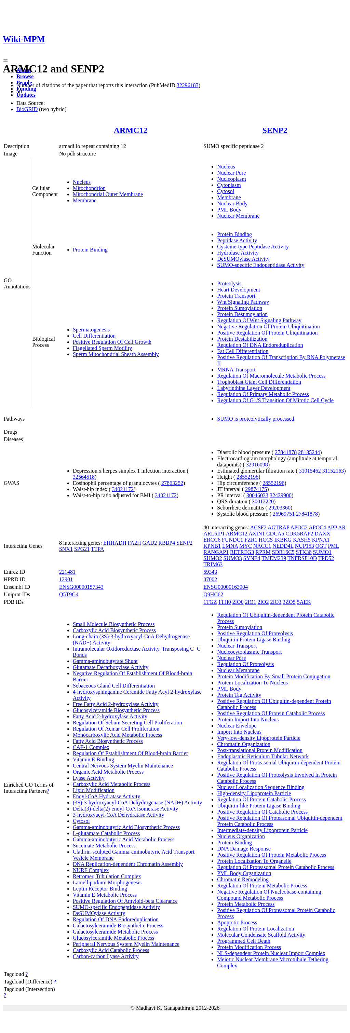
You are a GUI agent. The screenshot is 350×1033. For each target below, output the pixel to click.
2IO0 (238, 602)
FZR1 (250, 540)
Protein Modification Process (249, 947)
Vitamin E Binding (93, 759)
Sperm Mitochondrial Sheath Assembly (116, 354)
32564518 (84, 477)
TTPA (97, 549)
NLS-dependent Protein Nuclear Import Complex (271, 953)
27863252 (172, 483)
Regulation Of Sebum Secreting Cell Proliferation (127, 722)
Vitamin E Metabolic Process (105, 895)
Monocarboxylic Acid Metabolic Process (117, 735)
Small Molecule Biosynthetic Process (114, 624)
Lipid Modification (94, 790)
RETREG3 (242, 552)
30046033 (257, 495)
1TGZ (210, 602)
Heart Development (238, 290)
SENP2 (274, 130)
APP (332, 527)
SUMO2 (212, 558)
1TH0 (224, 602)
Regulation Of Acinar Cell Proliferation (116, 729)
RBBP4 (166, 543)
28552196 (247, 477)
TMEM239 (273, 558)
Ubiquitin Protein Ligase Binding (253, 639)
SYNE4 (251, 558)
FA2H (134, 543)
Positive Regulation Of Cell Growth (112, 342)
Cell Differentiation (94, 336)
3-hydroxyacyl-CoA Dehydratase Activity (118, 815)
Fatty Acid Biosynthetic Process (108, 741)
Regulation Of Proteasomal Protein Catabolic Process (275, 867)
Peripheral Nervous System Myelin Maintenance (126, 944)
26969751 (284, 514)
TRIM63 (213, 564)
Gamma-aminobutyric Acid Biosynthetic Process (126, 827)
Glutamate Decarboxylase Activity (110, 667)
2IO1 (250, 602)
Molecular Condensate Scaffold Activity (261, 935)
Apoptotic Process (237, 922)
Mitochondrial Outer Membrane (108, 194)
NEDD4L (283, 546)
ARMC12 (131, 130)
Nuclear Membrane (238, 216)
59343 (210, 572)
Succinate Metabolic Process (104, 845)
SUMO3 (233, 558)
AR (342, 527)
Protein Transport (236, 296)
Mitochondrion (89, 188)
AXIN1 (256, 533)
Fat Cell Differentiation (242, 351)
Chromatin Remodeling (243, 879)
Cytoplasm (229, 185)
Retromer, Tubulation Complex (107, 876)
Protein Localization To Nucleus (252, 682)
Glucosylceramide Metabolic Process (113, 938)
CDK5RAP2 (299, 533)
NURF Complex (91, 870)
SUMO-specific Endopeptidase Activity (260, 265)
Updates (26, 95)
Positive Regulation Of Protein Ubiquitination (267, 333)
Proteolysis (229, 283)
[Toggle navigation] (5, 60)
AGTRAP (278, 527)
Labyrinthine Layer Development (253, 388)
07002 (210, 579)
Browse (24, 76)
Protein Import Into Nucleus (248, 719)
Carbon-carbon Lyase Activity (106, 956)
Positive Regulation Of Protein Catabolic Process (271, 713)
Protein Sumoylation (239, 308)
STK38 (304, 552)
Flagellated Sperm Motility (102, 348)
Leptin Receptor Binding (100, 889)
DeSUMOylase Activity (243, 259)
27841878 (286, 452)
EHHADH (114, 543)
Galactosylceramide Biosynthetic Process (118, 925)
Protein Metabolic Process (245, 904)
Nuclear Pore (231, 173)
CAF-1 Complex (91, 747)
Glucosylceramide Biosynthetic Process (116, 710)
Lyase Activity (89, 778)
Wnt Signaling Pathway (243, 302)
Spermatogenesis (91, 329)
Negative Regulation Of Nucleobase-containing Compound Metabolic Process (269, 895)
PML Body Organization (244, 873)
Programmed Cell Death (243, 941)
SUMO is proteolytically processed (255, 419)
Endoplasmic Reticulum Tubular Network (263, 756)
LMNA (230, 546)
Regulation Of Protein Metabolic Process (262, 885)
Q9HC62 (213, 594)
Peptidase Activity (237, 240)
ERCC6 (211, 540)
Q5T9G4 (69, 594)
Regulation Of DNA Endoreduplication (260, 345)
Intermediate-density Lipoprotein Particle (262, 830)
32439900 (281, 495)
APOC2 (299, 527)
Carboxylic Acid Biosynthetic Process (114, 630)
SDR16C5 (283, 552)
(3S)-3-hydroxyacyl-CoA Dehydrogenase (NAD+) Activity (137, 802)
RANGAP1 (216, 552)
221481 (67, 572)
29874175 (256, 489)
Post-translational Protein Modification (259, 750)
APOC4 (317, 527)
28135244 (309, 452)
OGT (321, 546)
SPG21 (82, 549)
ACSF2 (258, 527)
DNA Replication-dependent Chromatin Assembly (128, 864)
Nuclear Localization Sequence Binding (260, 787)
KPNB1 (212, 546)
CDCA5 (275, 533)
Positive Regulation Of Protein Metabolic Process (271, 855)
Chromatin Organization (243, 744)
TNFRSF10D (302, 558)
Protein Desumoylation (242, 314)
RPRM (262, 552)
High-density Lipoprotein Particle (254, 793)
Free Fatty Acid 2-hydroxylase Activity (116, 704)
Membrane (84, 200)
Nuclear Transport (237, 646)
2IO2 (263, 602)
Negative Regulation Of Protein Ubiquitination (268, 326)
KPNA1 (321, 540)
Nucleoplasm (231, 179)
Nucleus (82, 182)
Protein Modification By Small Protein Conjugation (273, 676)
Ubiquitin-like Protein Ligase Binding (258, 805)
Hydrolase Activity (237, 253)
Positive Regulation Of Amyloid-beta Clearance (125, 901)
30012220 (263, 501)
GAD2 (150, 543)
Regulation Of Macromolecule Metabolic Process (271, 376)
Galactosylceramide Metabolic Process (115, 932)
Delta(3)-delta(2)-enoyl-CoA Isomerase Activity (125, 809)
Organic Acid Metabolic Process (108, 772)
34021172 (123, 489)
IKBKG (283, 540)
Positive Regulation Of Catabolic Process (262, 812)
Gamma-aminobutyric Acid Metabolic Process (123, 839)
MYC (245, 546)
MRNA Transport (236, 369)
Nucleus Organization (241, 836)
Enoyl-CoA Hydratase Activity (106, 796)
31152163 (333, 471)
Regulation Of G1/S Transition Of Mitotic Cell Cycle (275, 400)
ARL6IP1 (214, 533)
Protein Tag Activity (239, 695)
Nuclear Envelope (236, 726)
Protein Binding (90, 250)
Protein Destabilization (242, 339)
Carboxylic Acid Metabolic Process (111, 784)
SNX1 (66, 549)
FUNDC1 (232, 540)
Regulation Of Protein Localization (255, 929)
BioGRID (27, 109)
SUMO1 (322, 552)
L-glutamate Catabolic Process (106, 833)
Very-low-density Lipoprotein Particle (258, 738)
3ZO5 (289, 602)
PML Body (229, 210)
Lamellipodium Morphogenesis (107, 882)
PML (333, 546)
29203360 (280, 508)
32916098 (257, 464)
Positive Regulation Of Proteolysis (255, 633)
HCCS (266, 540)
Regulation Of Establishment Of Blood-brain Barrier (130, 753)
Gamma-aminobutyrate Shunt (105, 661)
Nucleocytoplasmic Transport (249, 652)
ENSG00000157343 (81, 587)
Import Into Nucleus (239, 732)
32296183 (188, 85)
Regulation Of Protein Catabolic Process (261, 799)
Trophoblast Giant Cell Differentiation (259, 382)
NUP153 (304, 546)
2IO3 (275, 602)
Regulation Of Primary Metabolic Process (263, 394)
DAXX (322, 533)
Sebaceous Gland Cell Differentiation (114, 686)
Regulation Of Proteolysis (245, 664)
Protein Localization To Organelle (254, 861)
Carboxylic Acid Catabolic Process (111, 950)
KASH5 (302, 540)
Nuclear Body (232, 203)
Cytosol (225, 191)
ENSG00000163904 (225, 587)
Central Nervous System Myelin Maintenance (123, 766)
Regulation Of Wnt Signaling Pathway (259, 320)
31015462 (310, 471)
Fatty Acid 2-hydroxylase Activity (110, 716)
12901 (66, 579)
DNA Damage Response (243, 849)
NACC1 (262, 546)
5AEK (304, 602)
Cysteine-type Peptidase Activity (253, 246)
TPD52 (326, 558)
